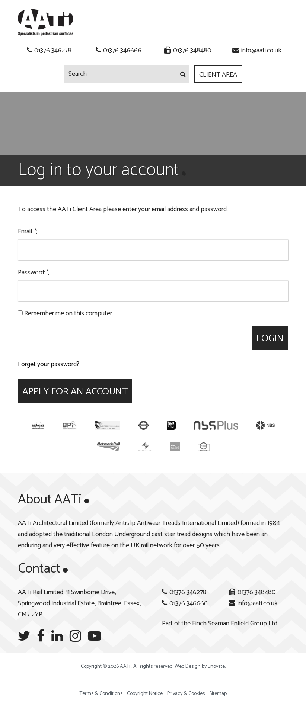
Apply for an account (75, 392)
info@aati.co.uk (261, 50)
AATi (45, 22)
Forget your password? (48, 364)
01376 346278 (52, 50)
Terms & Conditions (101, 693)
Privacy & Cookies (186, 693)
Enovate (216, 666)
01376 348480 (192, 50)
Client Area (218, 74)
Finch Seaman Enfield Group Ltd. (235, 623)
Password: (33, 272)
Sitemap (218, 693)
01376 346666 (122, 50)
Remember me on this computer (65, 313)
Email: (27, 231)
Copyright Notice (145, 693)
